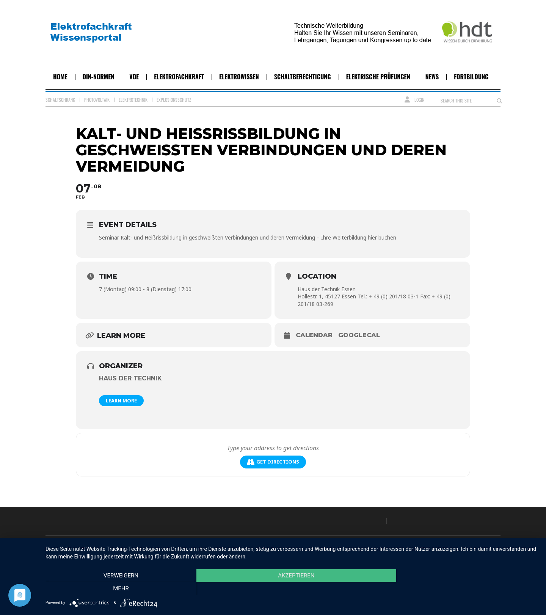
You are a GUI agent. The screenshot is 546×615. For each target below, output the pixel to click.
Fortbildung (471, 76)
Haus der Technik (130, 378)
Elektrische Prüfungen (378, 76)
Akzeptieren (292, 588)
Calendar (314, 335)
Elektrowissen (239, 76)
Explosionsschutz (174, 99)
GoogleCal (359, 335)
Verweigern (119, 588)
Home (60, 76)
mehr (464, 588)
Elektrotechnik (133, 99)
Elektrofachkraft (179, 76)
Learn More (121, 400)
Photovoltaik (97, 99)
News (432, 76)
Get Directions (273, 461)
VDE (134, 76)
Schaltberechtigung (302, 76)
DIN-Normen (99, 76)
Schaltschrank (60, 99)
